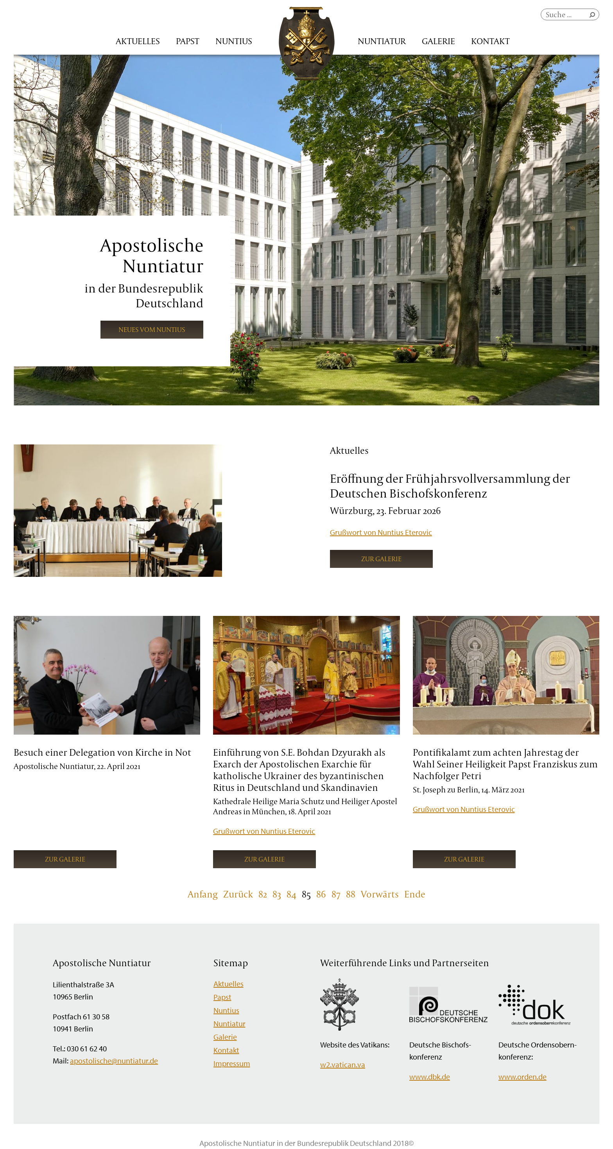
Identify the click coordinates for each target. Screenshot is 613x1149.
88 (350, 894)
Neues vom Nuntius (151, 329)
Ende (414, 894)
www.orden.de (522, 1076)
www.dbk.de (429, 1076)
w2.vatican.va (342, 1064)
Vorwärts (380, 894)
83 (276, 894)
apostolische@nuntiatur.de (114, 1060)
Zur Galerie (381, 558)
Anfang (203, 894)
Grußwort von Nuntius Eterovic (381, 532)
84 (291, 894)
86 (321, 894)
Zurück (238, 894)
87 (336, 894)
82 (262, 894)
